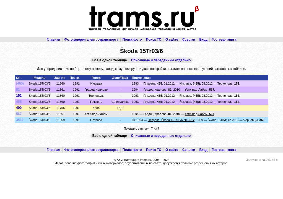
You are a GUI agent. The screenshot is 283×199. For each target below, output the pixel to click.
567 (19, 114)
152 (19, 96)
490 (19, 108)
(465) (20, 83)
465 (19, 102)
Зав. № (59, 77)
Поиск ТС (153, 39)
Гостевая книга (224, 39)
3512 (20, 120)
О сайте (171, 39)
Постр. (75, 77)
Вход (203, 39)
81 (18, 89)
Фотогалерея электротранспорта (91, 39)
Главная (53, 39)
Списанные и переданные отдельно (161, 60)
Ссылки (188, 39)
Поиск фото (132, 39)
